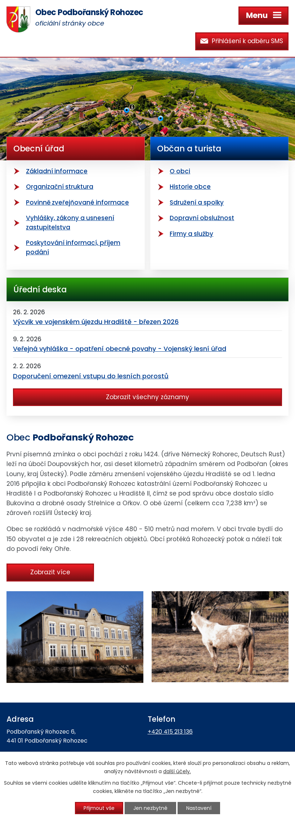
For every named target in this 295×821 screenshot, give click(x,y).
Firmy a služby (191, 233)
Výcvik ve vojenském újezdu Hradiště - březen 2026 (96, 321)
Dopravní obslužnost (202, 218)
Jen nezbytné (150, 808)
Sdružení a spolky (197, 202)
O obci (180, 171)
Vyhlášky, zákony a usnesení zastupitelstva (70, 223)
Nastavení (198, 808)
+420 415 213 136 (170, 732)
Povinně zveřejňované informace (77, 202)
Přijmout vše (99, 808)
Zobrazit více (50, 572)
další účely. (177, 771)
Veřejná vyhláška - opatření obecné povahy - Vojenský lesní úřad (119, 348)
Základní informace (57, 171)
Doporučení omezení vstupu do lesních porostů (91, 375)
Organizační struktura (59, 186)
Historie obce (190, 186)
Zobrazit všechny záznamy (147, 397)
